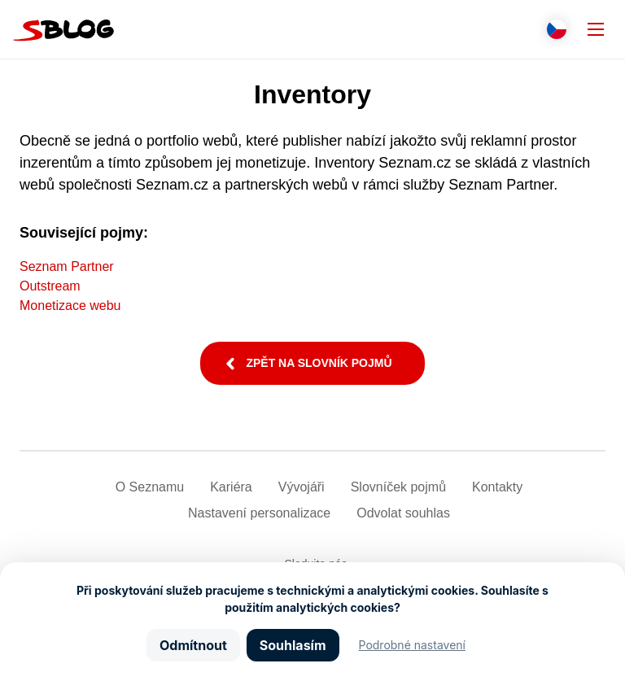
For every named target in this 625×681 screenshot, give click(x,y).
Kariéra (231, 487)
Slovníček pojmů (398, 487)
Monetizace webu (70, 305)
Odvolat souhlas (403, 513)
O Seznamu (150, 487)
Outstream (50, 286)
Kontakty (497, 487)
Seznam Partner (67, 266)
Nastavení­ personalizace (259, 513)
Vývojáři (301, 487)
